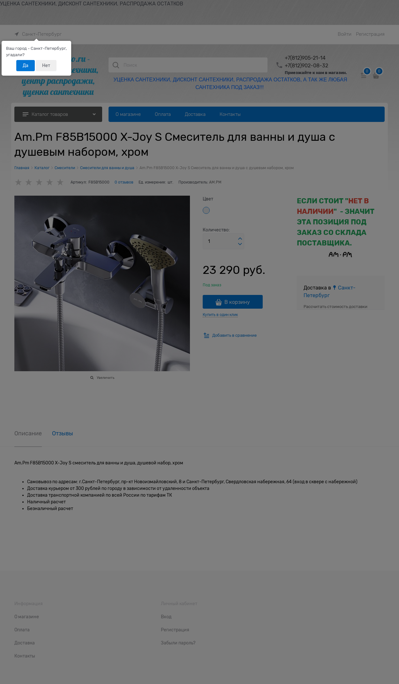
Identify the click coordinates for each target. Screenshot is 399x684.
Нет (46, 65)
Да (25, 65)
